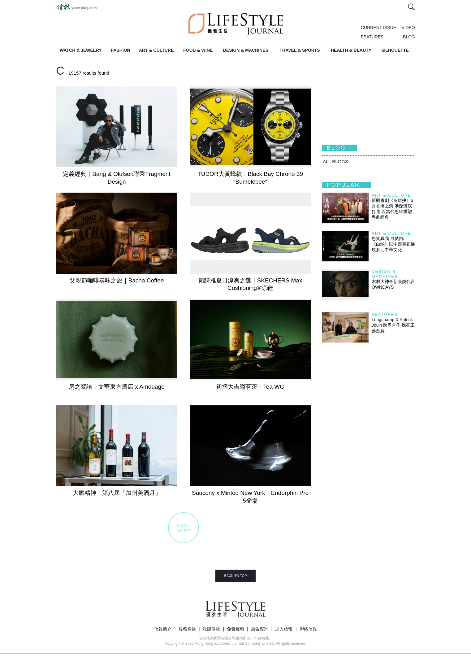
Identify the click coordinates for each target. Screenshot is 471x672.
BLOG (409, 36)
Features (385, 314)
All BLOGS (335, 161)
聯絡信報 (308, 628)
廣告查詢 (259, 628)
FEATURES (372, 36)
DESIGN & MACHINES (245, 50)
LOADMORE (183, 528)
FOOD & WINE (198, 50)
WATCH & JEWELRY (81, 50)
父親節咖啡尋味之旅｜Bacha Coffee (117, 280)
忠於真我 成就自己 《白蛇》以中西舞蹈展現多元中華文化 (393, 244)
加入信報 (283, 628)
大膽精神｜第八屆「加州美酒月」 (117, 493)
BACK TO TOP (235, 576)
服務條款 (187, 628)
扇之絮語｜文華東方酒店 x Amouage (116, 386)
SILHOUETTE (395, 50)
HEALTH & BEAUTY (351, 50)
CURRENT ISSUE (378, 27)
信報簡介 (162, 628)
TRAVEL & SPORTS (300, 50)
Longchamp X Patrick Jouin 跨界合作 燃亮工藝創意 (393, 325)
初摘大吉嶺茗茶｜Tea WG (250, 386)
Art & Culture (391, 195)
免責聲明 (235, 628)
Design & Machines (385, 274)
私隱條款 (211, 628)
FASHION (120, 50)
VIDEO (408, 27)
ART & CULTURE (156, 50)
